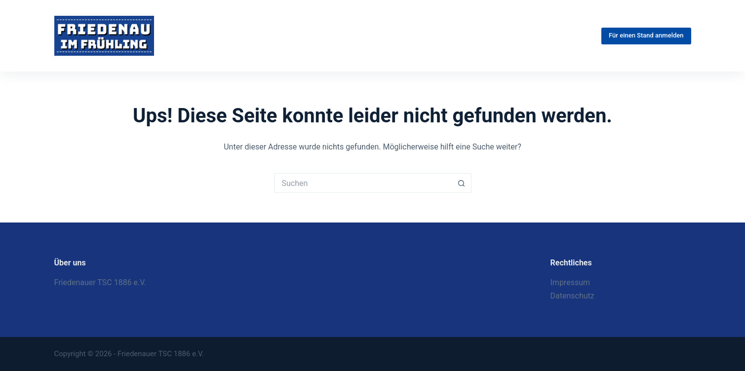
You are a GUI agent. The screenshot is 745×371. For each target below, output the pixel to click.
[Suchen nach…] (363, 183)
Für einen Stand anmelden (646, 35)
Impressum (570, 282)
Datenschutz (572, 295)
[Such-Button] (461, 183)
